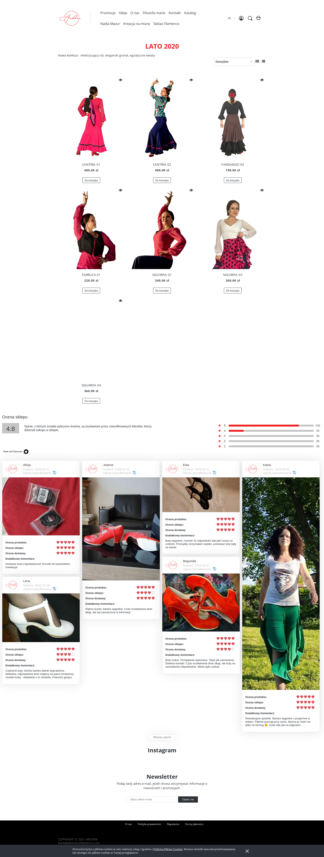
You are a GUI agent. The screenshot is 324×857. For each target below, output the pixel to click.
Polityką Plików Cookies (167, 849)
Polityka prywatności (149, 824)
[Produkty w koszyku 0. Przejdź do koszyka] (259, 19)
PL (229, 18)
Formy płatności (194, 824)
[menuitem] (108, 12)
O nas (128, 824)
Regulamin (173, 824)
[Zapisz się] (188, 799)
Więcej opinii (162, 737)
